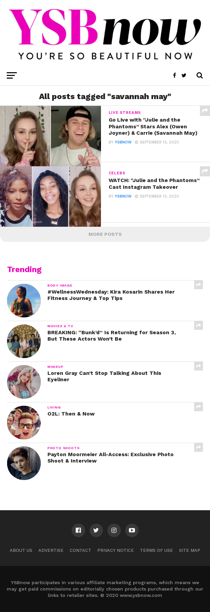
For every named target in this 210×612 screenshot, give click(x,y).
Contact (80, 550)
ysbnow (123, 149)
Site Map (189, 550)
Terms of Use (156, 550)
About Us (21, 550)
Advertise (51, 550)
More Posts (105, 234)
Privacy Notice (115, 550)
